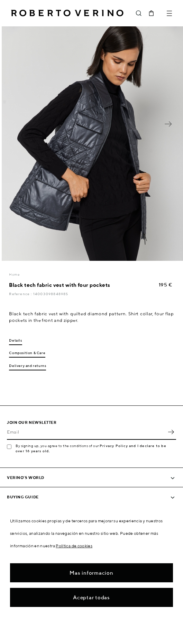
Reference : (21, 294)
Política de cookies (74, 545)
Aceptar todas (91, 597)
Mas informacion (91, 573)
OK (171, 432)
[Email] (86, 432)
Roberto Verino (67, 13)
